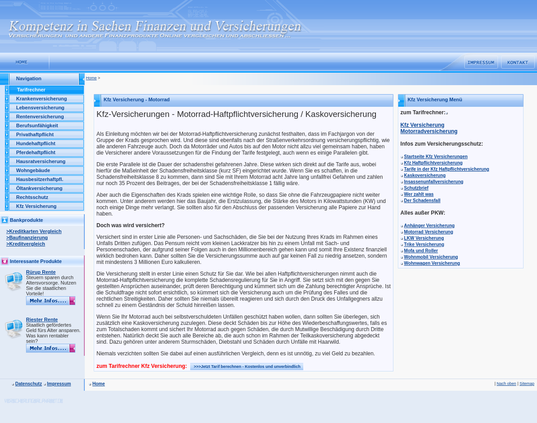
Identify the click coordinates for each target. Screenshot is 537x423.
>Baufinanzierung (27, 237)
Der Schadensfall (422, 200)
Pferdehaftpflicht (35, 152)
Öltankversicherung (39, 188)
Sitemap (527, 383)
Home (91, 78)
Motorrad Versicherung (428, 231)
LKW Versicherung (424, 238)
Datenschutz (28, 383)
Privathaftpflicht (35, 134)
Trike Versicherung (424, 244)
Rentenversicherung (40, 116)
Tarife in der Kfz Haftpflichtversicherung (446, 169)
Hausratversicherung (40, 161)
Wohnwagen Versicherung (432, 263)
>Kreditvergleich (25, 243)
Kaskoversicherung (425, 175)
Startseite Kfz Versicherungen (436, 156)
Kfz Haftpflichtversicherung (433, 162)
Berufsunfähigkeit (37, 125)
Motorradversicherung (429, 131)
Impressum (59, 383)
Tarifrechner (31, 89)
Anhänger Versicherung (429, 225)
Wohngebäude (33, 170)
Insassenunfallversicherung (433, 181)
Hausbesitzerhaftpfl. (39, 179)
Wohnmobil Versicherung (431, 257)
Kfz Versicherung (36, 206)
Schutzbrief (416, 188)
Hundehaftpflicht (35, 143)
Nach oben (506, 383)
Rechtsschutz (32, 197)
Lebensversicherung (40, 107)
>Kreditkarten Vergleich (33, 231)
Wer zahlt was (419, 194)
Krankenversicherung (41, 98)
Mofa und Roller (421, 250)
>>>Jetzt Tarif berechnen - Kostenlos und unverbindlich (247, 366)
